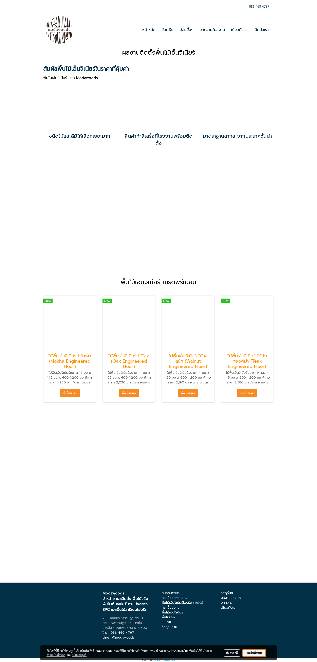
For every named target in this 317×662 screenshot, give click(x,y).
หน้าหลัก (148, 30)
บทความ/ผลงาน (212, 30)
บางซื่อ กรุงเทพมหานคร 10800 (124, 627)
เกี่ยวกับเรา (239, 30)
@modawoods (123, 637)
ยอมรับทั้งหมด (254, 653)
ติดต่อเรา (262, 30)
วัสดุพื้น (167, 30)
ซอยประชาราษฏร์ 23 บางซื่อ (122, 623)
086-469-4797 (122, 632)
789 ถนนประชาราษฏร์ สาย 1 (122, 618)
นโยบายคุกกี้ (79, 655)
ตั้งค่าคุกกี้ (232, 653)
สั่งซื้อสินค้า (70, 393)
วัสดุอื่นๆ (186, 30)
